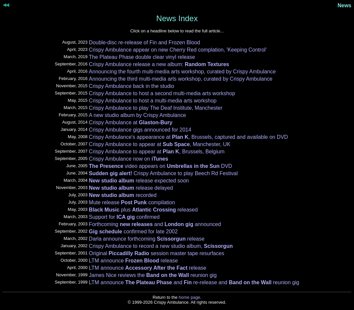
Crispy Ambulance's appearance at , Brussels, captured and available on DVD (188, 137)
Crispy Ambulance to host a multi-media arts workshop (153, 100)
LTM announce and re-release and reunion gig (194, 282)
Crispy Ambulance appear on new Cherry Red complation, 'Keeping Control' (178, 50)
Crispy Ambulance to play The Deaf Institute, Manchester (155, 108)
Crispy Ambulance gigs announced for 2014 (140, 130)
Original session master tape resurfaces (156, 253)
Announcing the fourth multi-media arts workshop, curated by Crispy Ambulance (182, 71)
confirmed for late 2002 (133, 231)
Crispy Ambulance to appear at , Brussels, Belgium (157, 151)
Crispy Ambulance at (131, 122)
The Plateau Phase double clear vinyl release (142, 57)
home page (189, 297)
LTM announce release (133, 260)
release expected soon (139, 180)
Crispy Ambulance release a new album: (159, 64)
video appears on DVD (160, 166)
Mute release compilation (132, 202)
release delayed (131, 188)
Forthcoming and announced (155, 224)
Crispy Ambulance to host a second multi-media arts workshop (162, 93)
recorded (123, 195)
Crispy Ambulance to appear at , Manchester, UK (160, 144)
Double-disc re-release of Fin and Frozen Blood (144, 42)
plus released (143, 210)
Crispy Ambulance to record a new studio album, (161, 246)
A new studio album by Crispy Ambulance (137, 115)
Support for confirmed (124, 217)
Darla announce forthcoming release (147, 239)
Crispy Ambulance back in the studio (131, 86)
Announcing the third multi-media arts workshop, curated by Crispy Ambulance (181, 79)
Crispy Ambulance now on (128, 159)
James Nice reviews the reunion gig (153, 275)
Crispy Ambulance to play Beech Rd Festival (163, 173)
